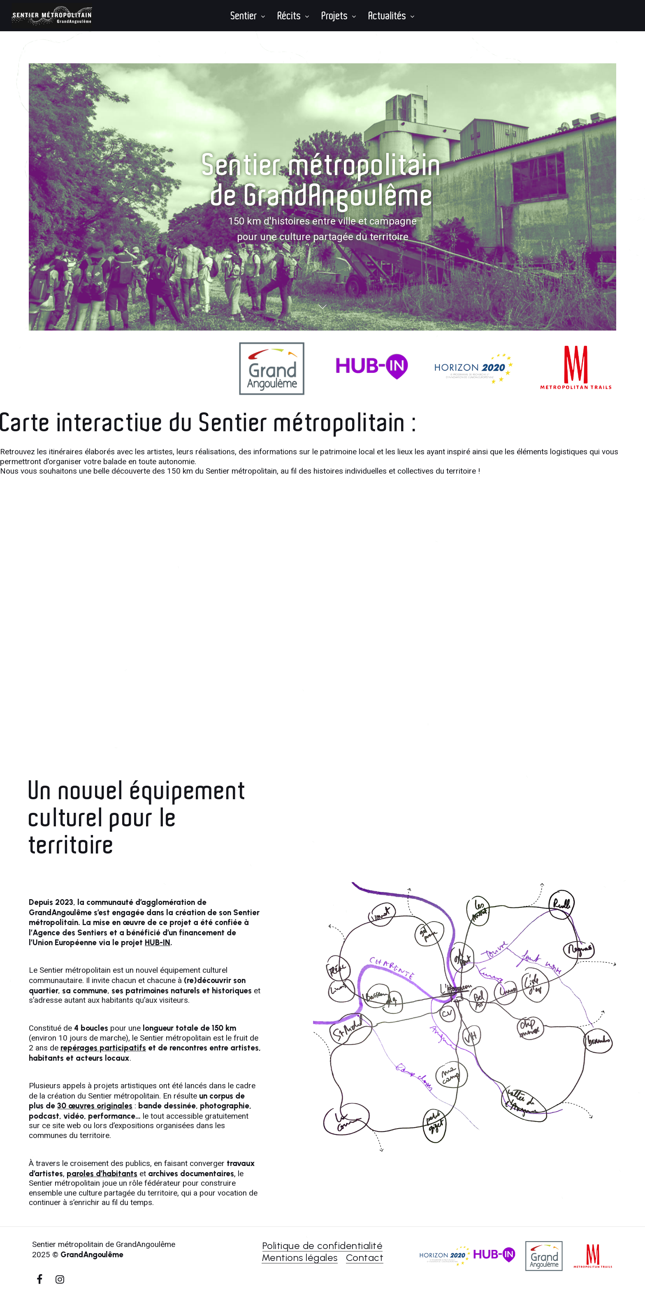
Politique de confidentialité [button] (322, 1245)
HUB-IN (157, 942)
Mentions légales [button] (300, 1257)
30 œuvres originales (94, 1105)
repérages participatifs (103, 1047)
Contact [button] (364, 1257)
